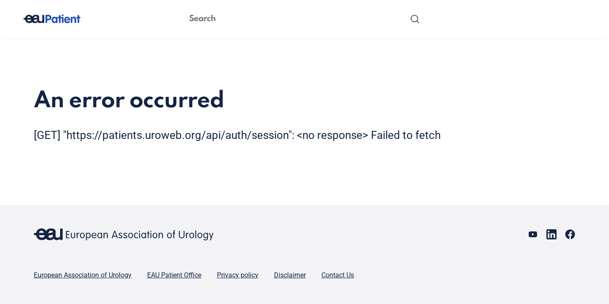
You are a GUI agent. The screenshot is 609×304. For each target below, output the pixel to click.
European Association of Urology (83, 275)
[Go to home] (59, 19)
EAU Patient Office (174, 275)
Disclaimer (290, 275)
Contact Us (337, 275)
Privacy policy (237, 275)
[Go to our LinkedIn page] (551, 234)
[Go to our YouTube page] (533, 234)
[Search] (415, 19)
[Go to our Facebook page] (570, 234)
